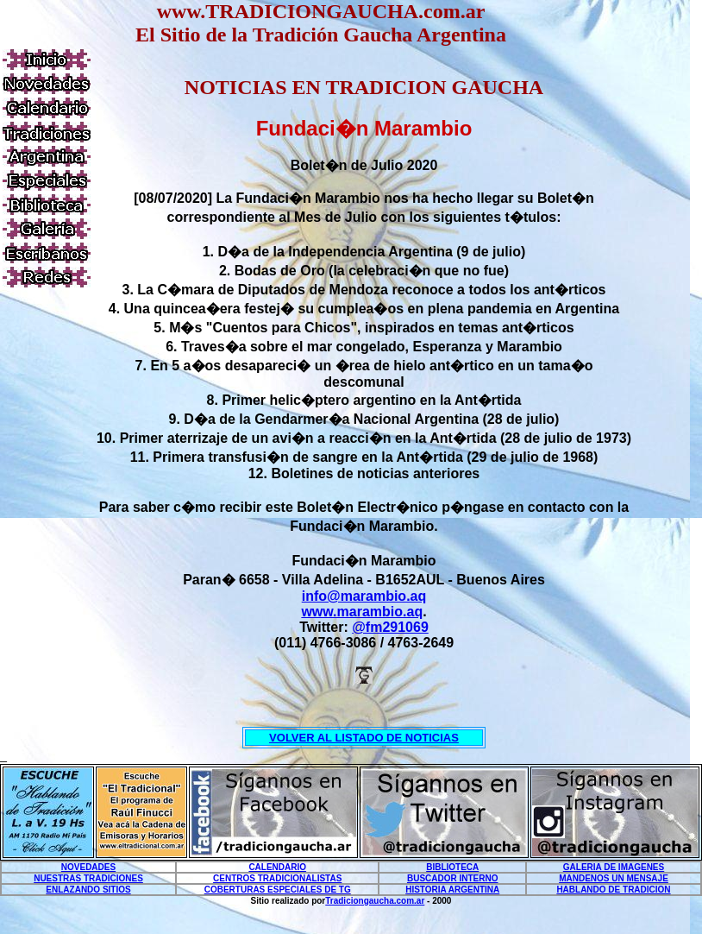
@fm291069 (390, 627)
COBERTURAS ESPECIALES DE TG (277, 889)
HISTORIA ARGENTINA (452, 889)
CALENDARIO (277, 867)
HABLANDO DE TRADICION (613, 889)
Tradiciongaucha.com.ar (374, 901)
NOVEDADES (88, 867)
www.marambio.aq (362, 611)
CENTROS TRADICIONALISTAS (277, 878)
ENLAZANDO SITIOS (88, 889)
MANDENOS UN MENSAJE (613, 878)
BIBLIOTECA (452, 867)
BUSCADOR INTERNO (452, 878)
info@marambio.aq (364, 596)
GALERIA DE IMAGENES (613, 867)
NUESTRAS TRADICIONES (88, 878)
